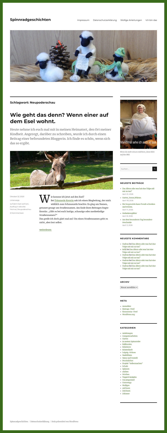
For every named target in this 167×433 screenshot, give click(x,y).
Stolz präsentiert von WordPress (65, 421)
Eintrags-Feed (128, 309)
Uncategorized (128, 380)
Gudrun (125, 244)
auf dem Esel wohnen (19, 204)
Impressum (83, 20)
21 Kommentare (16, 213)
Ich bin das (151, 20)
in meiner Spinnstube (131, 341)
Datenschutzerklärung (105, 20)
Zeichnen (126, 391)
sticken (125, 372)
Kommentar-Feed (129, 312)
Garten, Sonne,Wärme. (131, 198)
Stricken (125, 374)
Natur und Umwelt (130, 358)
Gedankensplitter (129, 213)
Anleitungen (127, 333)
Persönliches (127, 361)
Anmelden (126, 306)
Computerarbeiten (130, 336)
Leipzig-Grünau (129, 352)
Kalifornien (127, 344)
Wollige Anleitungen (131, 20)
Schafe (125, 366)
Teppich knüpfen (129, 377)
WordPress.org (128, 314)
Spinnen (125, 369)
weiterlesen (45, 229)
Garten (125, 339)
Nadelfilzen (127, 355)
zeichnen (126, 388)
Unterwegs (14, 200)
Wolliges (126, 385)
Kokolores (126, 347)
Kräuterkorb (127, 350)
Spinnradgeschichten (30, 19)
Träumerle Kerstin (64, 200)
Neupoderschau (24, 209)
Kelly (124, 249)
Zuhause (126, 394)
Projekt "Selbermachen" (132, 363)
